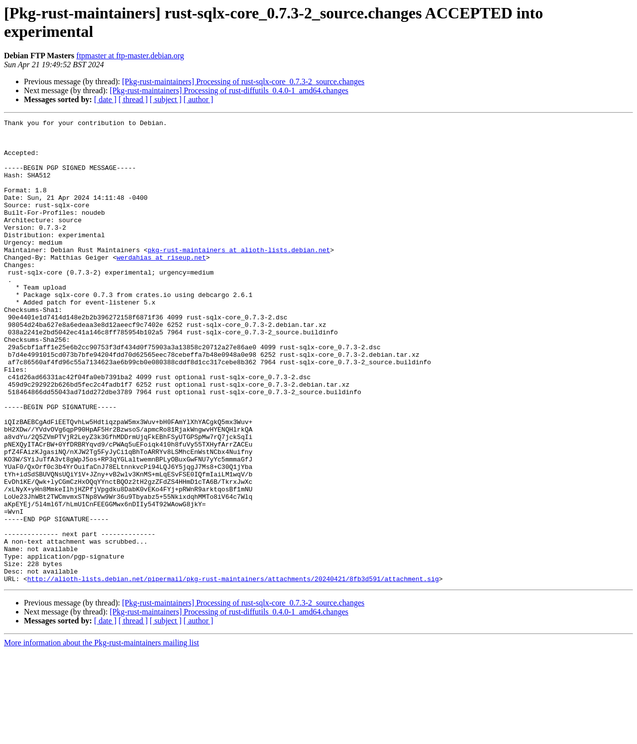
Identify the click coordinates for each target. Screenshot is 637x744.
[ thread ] (133, 99)
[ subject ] (166, 99)
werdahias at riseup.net (161, 285)
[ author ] (198, 99)
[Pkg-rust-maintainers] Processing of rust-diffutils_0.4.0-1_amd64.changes (228, 90)
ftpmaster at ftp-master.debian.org (130, 55)
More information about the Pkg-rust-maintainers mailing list (101, 735)
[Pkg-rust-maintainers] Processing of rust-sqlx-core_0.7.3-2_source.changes (243, 81)
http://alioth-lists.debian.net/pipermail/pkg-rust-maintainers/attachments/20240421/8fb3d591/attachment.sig (233, 671)
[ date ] (105, 99)
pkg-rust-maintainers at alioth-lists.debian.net (239, 276)
